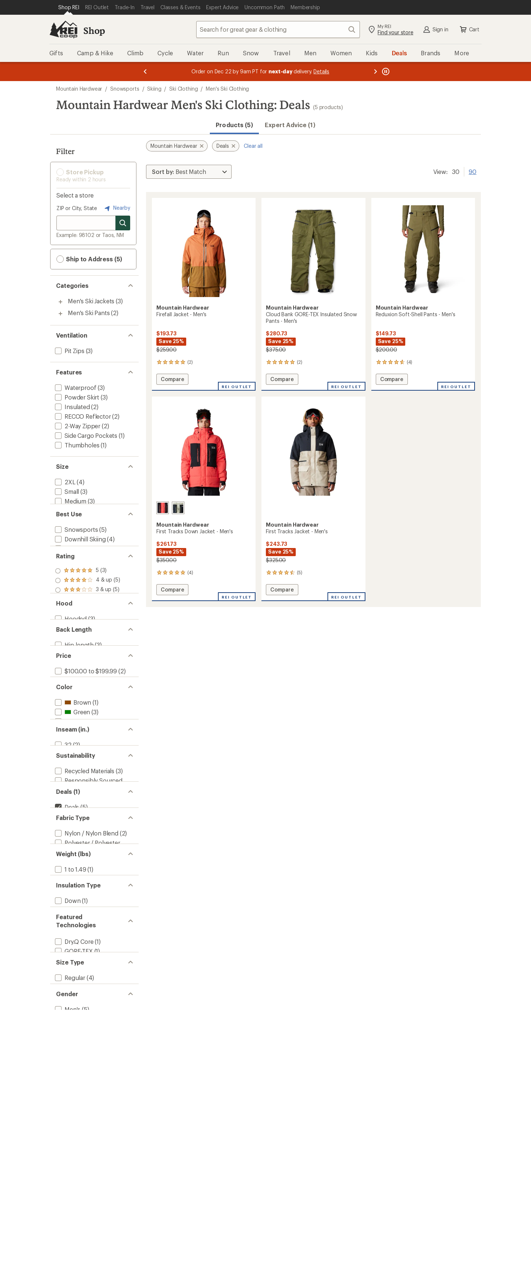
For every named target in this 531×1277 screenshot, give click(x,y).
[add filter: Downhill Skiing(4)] (79, 566)
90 (472, 171)
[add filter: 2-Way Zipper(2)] (76, 425)
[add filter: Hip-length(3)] (73, 733)
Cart (469, 29)
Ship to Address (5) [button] (89, 259)
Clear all (253, 146)
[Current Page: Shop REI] (68, 7)
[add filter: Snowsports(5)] (75, 557)
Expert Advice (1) (290, 124)
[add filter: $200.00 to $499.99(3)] (86, 780)
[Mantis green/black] (178, 508)
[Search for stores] (122, 223)
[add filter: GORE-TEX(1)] (73, 1176)
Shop (94, 30)
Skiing (154, 89)
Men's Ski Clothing (227, 89)
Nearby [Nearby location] (116, 208)
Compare (172, 380)
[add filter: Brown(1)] (72, 816)
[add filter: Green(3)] (71, 826)
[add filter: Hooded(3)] (70, 696)
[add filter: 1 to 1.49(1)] (69, 1065)
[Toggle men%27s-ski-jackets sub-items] (60, 301)
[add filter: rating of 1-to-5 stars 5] (88, 660)
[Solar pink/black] (162, 508)
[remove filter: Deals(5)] (66, 973)
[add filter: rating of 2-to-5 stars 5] (88, 651)
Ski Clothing (183, 89)
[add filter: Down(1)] (66, 1111)
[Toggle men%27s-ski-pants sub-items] (60, 313)
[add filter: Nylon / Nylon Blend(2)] (85, 1010)
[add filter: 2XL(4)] (64, 481)
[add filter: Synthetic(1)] (71, 1121)
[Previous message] (145, 71)
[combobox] (278, 29)
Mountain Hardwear (79, 89)
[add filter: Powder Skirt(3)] (76, 397)
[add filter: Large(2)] (66, 510)
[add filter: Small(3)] (66, 491)
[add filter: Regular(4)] (69, 1223)
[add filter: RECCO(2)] (68, 1186)
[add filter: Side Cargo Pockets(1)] (85, 435)
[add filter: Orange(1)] (73, 836)
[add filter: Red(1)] (68, 845)
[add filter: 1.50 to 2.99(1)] (75, 1074)
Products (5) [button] (234, 124)
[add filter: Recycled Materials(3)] (83, 919)
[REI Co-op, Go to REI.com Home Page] (63, 29)
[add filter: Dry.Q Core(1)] (73, 1167)
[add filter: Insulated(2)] (71, 406)
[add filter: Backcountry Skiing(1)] (85, 585)
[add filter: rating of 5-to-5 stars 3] (88, 622)
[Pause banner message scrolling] (385, 71)
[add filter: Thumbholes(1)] (76, 445)
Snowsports (124, 89)
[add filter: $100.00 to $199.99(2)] (85, 770)
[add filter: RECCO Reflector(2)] (82, 416)
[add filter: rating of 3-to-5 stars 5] (88, 641)
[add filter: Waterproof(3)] (74, 387)
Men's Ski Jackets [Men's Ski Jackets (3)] (91, 300)
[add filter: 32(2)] (62, 882)
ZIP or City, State (76, 208)
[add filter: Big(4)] (63, 1232)
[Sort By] (189, 172)
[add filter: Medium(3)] (69, 501)
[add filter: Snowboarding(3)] (79, 576)
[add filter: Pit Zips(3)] (68, 350)
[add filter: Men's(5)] (66, 1269)
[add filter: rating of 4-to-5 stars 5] (88, 631)
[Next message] (375, 71)
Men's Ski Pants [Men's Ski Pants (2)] (89, 312)
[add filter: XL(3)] (62, 520)
